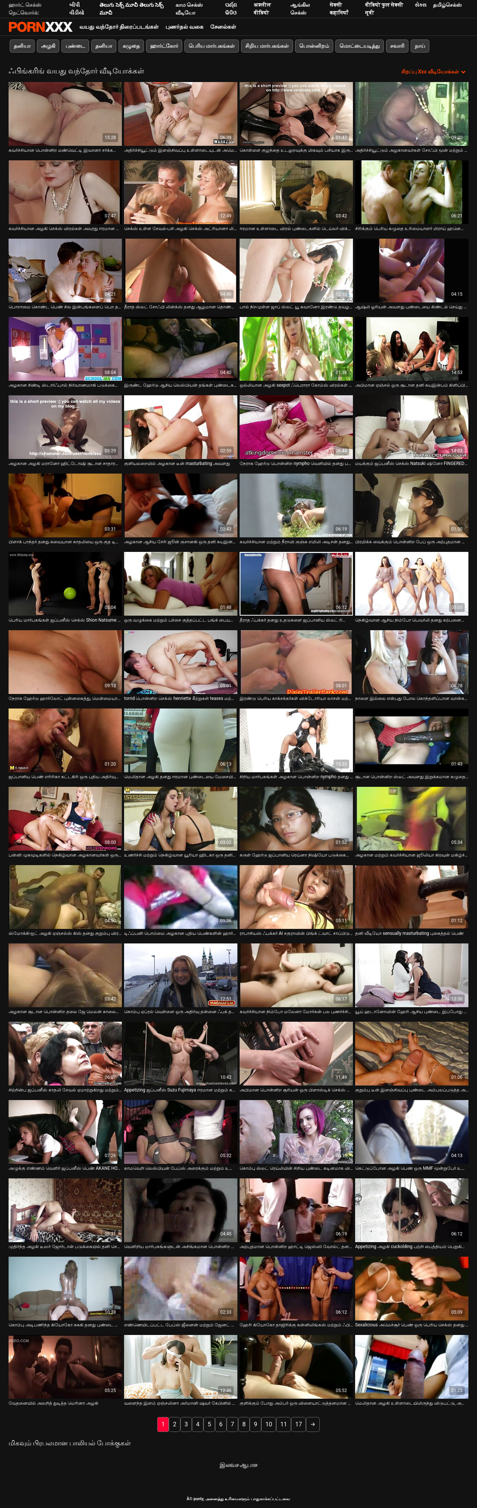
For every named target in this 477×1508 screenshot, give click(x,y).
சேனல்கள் (223, 26)
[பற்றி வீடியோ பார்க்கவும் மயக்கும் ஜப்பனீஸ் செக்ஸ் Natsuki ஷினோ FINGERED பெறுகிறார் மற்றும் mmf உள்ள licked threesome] (411, 426)
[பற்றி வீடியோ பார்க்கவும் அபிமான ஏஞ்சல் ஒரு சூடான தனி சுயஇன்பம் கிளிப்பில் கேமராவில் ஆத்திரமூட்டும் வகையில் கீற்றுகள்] (411, 348)
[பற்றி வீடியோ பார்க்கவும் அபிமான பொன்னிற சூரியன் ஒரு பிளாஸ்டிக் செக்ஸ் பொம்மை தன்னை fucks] (296, 1053)
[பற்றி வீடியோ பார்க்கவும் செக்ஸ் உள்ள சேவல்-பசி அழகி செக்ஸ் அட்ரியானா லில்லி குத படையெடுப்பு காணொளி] (180, 191)
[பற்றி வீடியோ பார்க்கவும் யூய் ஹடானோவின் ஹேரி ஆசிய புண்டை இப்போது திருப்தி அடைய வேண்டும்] (411, 974)
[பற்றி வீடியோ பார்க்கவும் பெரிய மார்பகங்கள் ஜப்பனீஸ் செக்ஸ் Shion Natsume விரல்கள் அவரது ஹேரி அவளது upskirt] (65, 583)
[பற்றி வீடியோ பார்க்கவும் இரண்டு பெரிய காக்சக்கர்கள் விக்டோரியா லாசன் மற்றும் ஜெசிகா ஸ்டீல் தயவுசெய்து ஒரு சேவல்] (296, 661)
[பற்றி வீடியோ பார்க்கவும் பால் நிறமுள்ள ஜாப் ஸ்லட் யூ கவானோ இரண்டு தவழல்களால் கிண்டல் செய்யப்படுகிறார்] (296, 270)
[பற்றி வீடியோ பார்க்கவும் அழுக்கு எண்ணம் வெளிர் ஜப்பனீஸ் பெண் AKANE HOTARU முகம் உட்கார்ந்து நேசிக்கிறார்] (65, 1131)
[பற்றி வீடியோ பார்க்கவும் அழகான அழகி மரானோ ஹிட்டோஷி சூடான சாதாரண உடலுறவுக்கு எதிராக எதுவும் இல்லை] (65, 426)
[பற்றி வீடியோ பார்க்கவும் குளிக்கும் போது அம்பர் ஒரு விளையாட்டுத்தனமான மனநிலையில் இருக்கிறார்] (296, 1366)
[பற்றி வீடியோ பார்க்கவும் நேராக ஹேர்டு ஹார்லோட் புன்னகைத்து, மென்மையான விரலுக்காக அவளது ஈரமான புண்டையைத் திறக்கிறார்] (65, 661)
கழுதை (131, 46)
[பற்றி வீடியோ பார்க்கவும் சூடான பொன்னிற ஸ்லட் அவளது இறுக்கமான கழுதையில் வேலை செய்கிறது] (411, 740)
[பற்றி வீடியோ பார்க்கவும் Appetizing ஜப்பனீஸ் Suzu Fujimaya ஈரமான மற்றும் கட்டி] (180, 1053)
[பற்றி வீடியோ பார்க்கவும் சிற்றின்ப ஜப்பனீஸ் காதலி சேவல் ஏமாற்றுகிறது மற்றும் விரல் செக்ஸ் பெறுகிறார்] (65, 1053)
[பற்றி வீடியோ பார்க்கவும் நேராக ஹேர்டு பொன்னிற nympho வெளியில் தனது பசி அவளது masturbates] (296, 426)
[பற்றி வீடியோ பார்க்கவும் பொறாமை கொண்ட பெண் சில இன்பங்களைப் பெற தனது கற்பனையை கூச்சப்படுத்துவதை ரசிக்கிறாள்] (65, 270)
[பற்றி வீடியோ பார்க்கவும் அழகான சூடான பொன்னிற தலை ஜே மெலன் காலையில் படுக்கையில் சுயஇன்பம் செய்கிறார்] (65, 974)
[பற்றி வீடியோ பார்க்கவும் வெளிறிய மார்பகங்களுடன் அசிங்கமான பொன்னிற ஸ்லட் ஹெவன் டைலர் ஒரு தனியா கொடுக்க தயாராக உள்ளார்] (180, 1209)
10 (268, 1423)
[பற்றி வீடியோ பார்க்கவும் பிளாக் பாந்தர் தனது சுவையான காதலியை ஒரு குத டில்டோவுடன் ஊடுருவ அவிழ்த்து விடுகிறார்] (65, 505)
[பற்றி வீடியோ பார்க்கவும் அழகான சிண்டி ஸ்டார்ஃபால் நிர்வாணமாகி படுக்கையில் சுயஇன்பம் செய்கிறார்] (65, 348)
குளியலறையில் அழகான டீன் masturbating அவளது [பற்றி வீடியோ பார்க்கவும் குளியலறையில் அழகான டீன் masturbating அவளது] (177, 462)
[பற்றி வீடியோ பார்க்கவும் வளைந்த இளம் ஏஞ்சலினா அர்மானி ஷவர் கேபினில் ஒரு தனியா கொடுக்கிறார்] (180, 1366)
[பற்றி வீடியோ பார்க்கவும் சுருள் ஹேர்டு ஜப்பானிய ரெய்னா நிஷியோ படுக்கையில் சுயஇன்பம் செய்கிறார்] (296, 818)
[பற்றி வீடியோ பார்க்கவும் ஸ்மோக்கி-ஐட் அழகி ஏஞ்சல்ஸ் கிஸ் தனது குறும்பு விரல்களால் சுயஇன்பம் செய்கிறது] (65, 896)
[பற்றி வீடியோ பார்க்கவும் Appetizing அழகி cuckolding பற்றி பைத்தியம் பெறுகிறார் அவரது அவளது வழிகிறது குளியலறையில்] (411, 1209)
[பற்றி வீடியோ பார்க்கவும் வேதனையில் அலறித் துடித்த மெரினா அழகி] (65, 1366)
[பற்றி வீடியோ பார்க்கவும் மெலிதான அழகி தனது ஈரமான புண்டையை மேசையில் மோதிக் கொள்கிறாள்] (180, 740)
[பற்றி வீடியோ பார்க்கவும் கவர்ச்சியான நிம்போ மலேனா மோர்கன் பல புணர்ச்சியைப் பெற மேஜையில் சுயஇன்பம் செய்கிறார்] (296, 974)
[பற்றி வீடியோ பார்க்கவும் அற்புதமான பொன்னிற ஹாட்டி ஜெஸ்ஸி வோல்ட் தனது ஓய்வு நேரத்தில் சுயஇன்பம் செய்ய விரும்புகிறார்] (296, 1209)
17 (298, 1423)
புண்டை (75, 46)
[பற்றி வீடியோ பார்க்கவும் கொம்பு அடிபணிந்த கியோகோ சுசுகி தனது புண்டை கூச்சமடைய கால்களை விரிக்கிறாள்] (65, 1288)
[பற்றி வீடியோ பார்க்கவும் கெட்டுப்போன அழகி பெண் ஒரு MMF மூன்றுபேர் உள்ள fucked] (411, 1131)
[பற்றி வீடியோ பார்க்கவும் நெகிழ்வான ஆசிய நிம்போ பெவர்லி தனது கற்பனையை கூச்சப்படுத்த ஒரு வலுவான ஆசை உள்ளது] (411, 583)
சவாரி (397, 46)
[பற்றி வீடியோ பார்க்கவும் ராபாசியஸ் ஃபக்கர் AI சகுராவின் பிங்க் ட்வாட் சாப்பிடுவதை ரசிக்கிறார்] (296, 896)
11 (283, 1423)
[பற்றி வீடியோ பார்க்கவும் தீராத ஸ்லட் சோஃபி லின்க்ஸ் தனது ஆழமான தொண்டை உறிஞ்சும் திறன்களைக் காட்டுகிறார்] (180, 270)
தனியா (22, 46)
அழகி (48, 46)
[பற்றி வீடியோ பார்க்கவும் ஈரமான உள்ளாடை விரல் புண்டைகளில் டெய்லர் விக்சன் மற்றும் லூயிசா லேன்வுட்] (296, 191)
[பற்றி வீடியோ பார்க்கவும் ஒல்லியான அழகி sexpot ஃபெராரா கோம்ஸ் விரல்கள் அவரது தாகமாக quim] (296, 348)
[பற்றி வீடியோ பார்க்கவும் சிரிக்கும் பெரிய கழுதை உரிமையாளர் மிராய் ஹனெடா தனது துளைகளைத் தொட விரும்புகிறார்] (411, 191)
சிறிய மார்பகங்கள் (266, 46)
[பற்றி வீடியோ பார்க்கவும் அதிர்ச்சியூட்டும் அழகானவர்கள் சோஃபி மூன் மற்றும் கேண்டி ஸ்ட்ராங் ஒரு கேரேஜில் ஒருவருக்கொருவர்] (411, 113)
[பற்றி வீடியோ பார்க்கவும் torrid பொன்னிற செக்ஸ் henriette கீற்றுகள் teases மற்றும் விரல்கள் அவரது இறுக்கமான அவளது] (180, 661)
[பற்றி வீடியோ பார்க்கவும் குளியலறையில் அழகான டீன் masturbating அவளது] (180, 426)
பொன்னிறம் (314, 46)
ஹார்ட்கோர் (164, 46)
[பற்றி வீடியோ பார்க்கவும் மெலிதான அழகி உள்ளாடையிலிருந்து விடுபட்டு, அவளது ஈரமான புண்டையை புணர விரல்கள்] (411, 1366)
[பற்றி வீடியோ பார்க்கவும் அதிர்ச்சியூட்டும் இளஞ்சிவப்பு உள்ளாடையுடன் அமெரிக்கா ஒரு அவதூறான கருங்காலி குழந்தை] (180, 113)
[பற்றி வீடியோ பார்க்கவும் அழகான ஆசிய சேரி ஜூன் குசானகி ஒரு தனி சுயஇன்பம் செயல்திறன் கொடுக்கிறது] (180, 505)
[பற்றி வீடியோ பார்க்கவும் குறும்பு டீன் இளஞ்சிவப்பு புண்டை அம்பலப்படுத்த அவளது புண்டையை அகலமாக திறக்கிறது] (411, 1053)
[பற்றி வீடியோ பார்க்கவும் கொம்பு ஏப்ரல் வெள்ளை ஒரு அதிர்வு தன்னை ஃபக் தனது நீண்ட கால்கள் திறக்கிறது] (180, 974)
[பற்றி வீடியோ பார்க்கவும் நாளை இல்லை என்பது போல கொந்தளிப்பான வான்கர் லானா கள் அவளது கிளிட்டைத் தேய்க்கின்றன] (411, 661)
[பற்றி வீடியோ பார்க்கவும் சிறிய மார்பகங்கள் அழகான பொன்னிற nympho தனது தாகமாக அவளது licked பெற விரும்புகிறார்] (296, 740)
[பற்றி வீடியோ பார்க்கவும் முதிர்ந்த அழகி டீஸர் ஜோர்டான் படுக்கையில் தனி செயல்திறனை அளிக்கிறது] (65, 1209)
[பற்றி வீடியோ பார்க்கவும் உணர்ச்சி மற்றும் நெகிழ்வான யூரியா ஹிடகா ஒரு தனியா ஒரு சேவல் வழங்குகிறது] (180, 818)
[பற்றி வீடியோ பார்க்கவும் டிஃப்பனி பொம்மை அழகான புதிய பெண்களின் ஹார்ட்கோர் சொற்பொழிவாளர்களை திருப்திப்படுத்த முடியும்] (180, 896)
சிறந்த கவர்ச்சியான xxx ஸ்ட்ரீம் (41, 27)
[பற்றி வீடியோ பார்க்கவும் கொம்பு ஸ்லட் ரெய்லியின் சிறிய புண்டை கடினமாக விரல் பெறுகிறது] (296, 1131)
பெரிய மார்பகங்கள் (212, 46)
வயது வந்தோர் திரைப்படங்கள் (119, 26)
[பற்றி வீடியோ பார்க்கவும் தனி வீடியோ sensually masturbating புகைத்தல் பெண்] (411, 896)
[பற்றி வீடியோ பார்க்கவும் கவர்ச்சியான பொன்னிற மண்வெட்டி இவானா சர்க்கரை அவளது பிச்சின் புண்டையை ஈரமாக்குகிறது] (65, 113)
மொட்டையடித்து (359, 46)
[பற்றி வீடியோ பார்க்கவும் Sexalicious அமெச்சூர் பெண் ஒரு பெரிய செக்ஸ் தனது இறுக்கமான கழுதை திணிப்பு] (411, 1288)
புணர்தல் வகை (184, 26)
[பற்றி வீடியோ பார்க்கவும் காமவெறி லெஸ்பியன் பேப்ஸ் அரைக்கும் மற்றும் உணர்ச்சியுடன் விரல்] (180, 1131)
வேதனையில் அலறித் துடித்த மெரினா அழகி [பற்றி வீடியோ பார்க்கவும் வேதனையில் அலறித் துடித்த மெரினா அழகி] (53, 1402)
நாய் (420, 46)
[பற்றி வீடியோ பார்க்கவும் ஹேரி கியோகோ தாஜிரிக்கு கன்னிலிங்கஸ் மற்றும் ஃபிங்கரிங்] (296, 1288)
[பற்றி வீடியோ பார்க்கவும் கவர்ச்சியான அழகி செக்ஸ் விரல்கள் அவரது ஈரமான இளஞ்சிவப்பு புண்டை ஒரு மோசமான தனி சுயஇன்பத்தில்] (65, 191)
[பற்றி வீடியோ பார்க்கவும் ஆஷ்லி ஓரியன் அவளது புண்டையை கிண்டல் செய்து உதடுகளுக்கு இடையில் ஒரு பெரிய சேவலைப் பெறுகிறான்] (411, 270)
